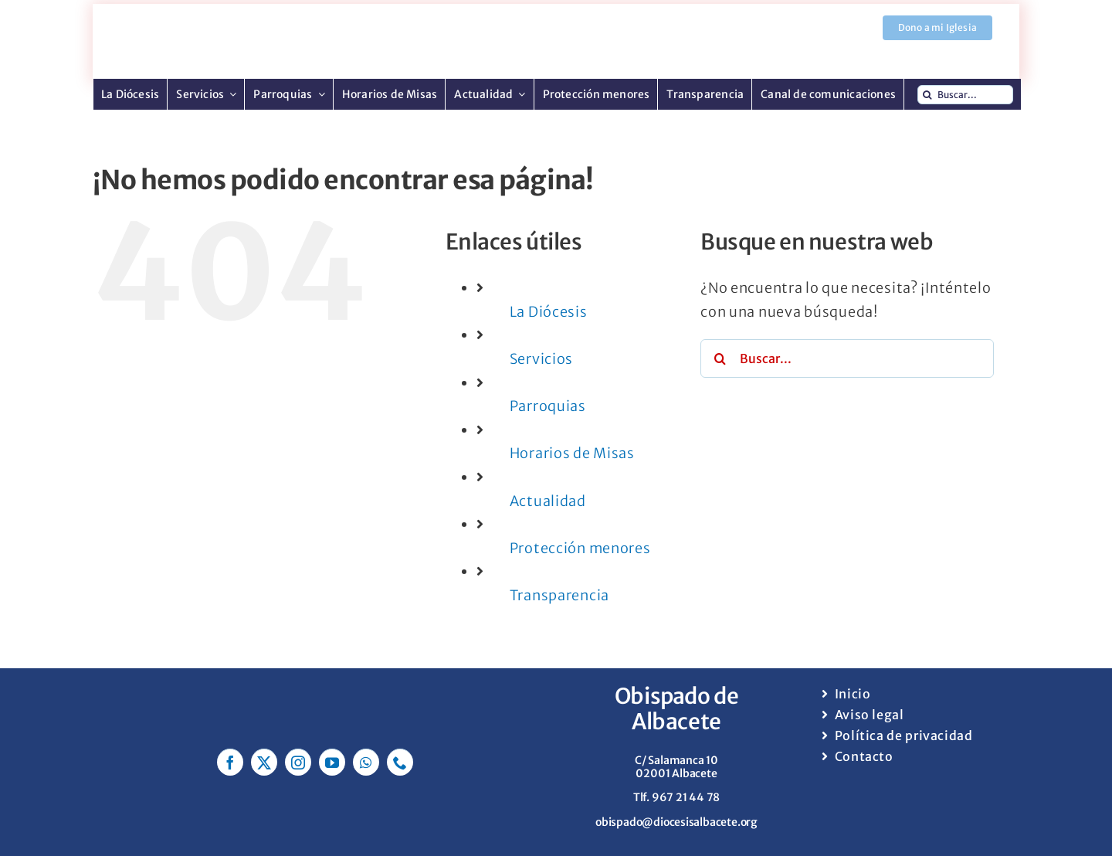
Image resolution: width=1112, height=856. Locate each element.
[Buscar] (927, 94)
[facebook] (230, 762)
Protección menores (580, 548)
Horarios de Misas (572, 453)
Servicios (541, 359)
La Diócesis (549, 312)
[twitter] (264, 762)
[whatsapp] (366, 762)
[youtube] (332, 762)
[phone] (400, 762)
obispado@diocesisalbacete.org (676, 822)
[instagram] (298, 762)
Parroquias (548, 406)
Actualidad (548, 501)
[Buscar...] (965, 94)
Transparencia (559, 595)
